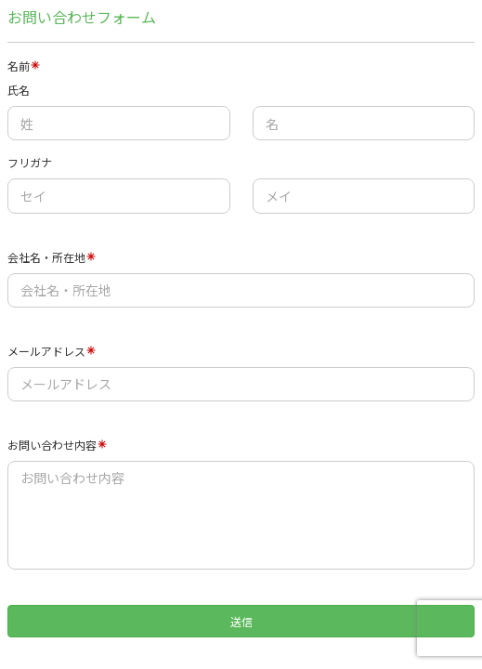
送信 (241, 621)
